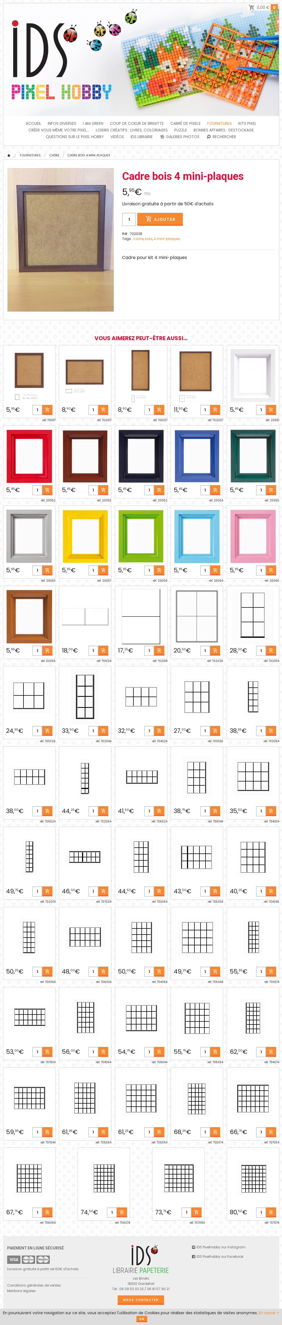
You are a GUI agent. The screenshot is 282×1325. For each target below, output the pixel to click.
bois (148, 238)
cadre (138, 238)
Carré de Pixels (185, 123)
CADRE (54, 155)
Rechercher (221, 136)
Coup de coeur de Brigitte (137, 123)
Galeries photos (179, 136)
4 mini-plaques (167, 238)
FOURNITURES (219, 123)
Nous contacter (141, 1300)
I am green (93, 123)
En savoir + (269, 1313)
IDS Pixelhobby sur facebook (217, 1256)
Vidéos (117, 136)
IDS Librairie (142, 136)
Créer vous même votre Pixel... (58, 130)
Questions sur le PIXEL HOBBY (75, 136)
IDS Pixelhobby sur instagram (218, 1247)
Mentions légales (21, 1290)
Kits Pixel (247, 123)
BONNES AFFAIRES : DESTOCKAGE (224, 130)
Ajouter (159, 219)
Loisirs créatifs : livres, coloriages (132, 130)
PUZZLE (180, 130)
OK (141, 1319)
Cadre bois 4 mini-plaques (88, 155)
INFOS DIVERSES (62, 123)
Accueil (33, 123)
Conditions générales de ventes (34, 1285)
